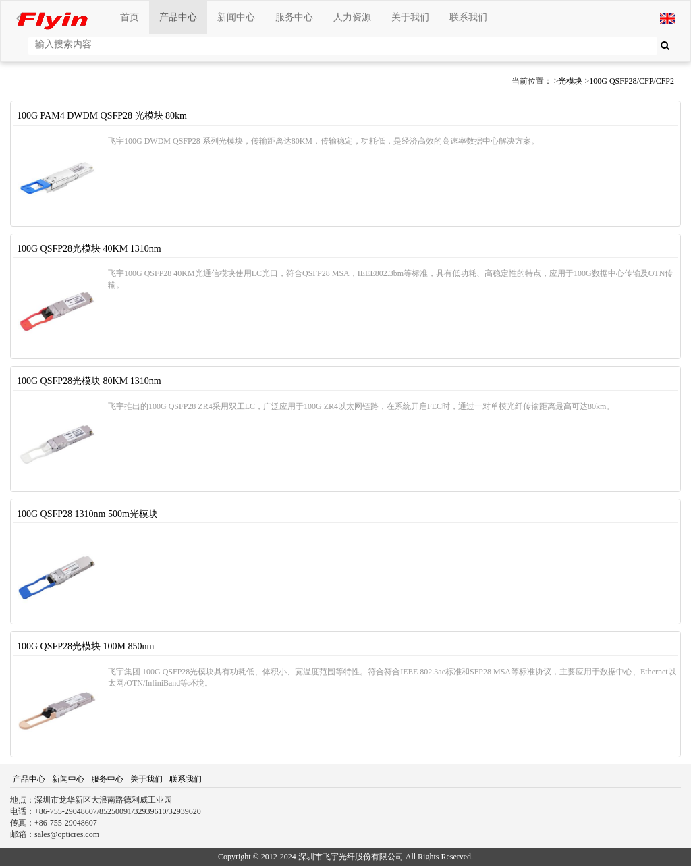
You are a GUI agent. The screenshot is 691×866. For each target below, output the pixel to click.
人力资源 (352, 17)
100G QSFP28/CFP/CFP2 (631, 81)
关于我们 (410, 17)
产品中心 (178, 17)
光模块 (570, 81)
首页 (129, 17)
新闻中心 (236, 17)
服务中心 (294, 17)
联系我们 (468, 17)
